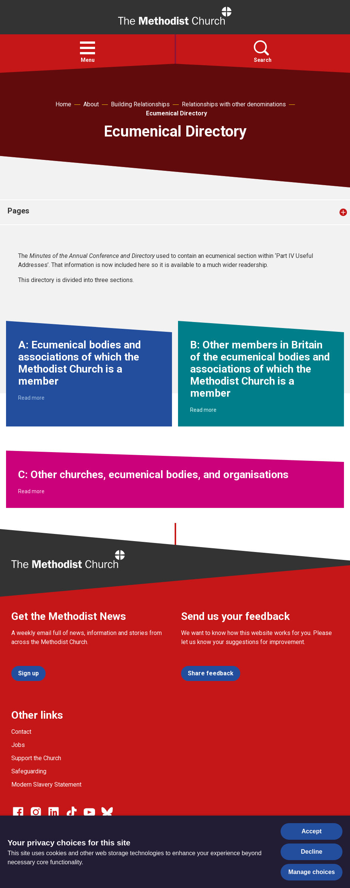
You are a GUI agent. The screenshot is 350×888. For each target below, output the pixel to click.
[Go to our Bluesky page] (107, 812)
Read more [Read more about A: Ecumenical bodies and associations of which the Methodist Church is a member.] (31, 398)
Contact (21, 731)
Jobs (18, 744)
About (91, 104)
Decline (311, 851)
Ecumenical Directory (176, 113)
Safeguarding (28, 771)
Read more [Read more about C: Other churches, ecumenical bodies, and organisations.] (31, 491)
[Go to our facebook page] (18, 812)
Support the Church (36, 758)
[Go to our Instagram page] (36, 812)
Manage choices (311, 872)
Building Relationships (140, 104)
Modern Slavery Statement (46, 784)
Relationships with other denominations (234, 104)
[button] (87, 47)
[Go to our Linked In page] (53, 812)
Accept (312, 831)
